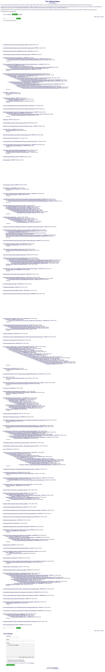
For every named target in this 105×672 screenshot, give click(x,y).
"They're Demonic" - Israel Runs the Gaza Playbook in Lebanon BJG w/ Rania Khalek (19, 610)
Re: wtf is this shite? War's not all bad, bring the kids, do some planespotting (20, 230)
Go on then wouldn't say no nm (15, 66)
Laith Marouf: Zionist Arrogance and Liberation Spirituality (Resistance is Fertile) (18, 469)
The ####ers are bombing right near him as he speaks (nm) (17, 383)
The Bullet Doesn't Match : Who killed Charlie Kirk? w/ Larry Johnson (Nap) (17, 484)
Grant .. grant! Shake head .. (30, 355)
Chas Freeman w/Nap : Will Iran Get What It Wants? (16, 151)
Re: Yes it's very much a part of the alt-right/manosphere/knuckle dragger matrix (37, 460)
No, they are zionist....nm (11, 269)
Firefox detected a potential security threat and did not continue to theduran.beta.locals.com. (21, 425)
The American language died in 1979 (18, 455)
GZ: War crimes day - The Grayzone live (11, 138)
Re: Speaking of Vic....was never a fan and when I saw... (52, 361)
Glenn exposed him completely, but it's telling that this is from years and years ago (22, 278)
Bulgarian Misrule (6, 544)
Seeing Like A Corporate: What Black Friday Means (13, 290)
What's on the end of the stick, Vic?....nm (43, 359)
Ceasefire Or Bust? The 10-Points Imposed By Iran (13, 57)
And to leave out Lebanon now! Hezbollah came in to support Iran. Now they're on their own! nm (32, 77)
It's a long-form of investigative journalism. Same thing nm (25, 351)
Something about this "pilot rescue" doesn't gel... (12, 397)
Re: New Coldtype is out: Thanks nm (13, 189)
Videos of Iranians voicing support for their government (13, 598)
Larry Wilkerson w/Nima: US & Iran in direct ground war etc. (17, 152)
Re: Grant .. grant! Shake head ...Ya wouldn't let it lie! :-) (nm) (39, 356)
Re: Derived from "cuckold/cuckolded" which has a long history (29, 458)
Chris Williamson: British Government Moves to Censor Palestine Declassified (18, 601)
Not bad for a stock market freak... (12, 244)
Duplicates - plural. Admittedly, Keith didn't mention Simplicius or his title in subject (24, 495)
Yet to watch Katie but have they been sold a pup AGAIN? (20, 81)
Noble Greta (5, 119)
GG (4, 377)
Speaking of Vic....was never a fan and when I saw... (48, 360)
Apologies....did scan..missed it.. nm (16, 553)
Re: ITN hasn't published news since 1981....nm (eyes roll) (20, 348)
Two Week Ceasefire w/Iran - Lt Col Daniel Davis (20, 82)
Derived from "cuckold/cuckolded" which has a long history (25, 456)
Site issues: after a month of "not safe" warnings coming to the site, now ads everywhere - (20, 64)
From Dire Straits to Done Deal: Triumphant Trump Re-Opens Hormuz (16, 54)
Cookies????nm (9, 65)
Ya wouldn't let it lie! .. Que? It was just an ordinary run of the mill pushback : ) (45, 357)
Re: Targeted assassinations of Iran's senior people (16, 206)
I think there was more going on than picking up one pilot (20, 406)
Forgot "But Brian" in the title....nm (12, 113)
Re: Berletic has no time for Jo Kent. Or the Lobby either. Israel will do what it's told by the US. (37, 87)
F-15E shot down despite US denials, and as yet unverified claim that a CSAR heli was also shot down (28, 575)
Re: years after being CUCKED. (15, 454)
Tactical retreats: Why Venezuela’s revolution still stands (14, 274)
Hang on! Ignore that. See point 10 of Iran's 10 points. (27, 78)
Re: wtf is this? (11, 231)
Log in (15, 14)
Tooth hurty (11, 100)
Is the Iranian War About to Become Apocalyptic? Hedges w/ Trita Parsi (17, 193)
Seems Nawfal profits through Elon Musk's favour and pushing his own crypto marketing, (28, 437)
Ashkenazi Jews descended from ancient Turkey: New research (15, 325)
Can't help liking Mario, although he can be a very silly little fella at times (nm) (26, 434)
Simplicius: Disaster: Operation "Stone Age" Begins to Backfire (15, 503)
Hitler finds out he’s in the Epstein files (10, 413)
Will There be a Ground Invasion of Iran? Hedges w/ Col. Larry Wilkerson (17, 535)
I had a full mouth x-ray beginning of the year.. (15, 101)
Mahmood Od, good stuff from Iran (10, 520)
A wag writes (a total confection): (12, 478)
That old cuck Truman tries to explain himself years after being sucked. (17, 452)
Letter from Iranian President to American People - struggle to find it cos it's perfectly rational (21, 588)
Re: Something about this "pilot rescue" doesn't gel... (16, 398)
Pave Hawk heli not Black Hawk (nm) (21, 580)
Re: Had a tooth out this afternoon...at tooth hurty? (15, 99)
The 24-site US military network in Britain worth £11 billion (14, 254)
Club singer (48, 363)
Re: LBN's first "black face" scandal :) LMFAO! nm (40, 463)
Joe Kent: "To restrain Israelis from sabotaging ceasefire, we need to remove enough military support (33, 83)
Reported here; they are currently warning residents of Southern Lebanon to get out (38, 80)
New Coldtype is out (7, 188)
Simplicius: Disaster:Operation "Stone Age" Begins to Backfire (15, 493)
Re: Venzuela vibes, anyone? (17, 401)
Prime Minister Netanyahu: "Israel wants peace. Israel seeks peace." (16, 442)
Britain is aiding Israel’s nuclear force (10, 557)
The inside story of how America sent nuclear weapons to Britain (15, 44)
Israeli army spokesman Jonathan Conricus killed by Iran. (14, 613)
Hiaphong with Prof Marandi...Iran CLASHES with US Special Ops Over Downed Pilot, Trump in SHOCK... (23, 382)
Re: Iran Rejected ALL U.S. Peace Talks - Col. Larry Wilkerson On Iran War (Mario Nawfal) (23, 432)
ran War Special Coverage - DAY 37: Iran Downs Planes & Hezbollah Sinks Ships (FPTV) (20, 373)
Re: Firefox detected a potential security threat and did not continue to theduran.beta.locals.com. (25, 426)
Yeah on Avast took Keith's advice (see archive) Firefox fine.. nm (18, 69)
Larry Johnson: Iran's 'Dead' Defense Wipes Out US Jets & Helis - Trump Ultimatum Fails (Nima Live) (28, 260)
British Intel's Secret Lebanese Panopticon (11, 416)
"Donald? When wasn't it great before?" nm (14, 145)
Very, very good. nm (10, 536)
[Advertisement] (43, 32)
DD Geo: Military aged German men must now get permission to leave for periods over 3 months (22, 510)
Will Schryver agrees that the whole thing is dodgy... (16, 405)
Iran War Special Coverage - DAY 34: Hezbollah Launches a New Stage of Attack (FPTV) (20, 607)
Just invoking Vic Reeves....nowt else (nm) (41, 358)
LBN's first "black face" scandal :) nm (35, 462)
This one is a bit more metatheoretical (18, 115)
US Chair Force (6, 388)
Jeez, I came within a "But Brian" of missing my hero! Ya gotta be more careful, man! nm (26, 114)
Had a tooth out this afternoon (9, 98)
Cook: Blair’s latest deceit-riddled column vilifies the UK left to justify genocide (18, 47)
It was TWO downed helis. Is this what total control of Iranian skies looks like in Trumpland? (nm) (35, 581)
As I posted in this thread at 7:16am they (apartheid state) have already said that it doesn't (37, 79)
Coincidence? (6, 92)
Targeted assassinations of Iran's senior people (12, 205)
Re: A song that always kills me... (20, 221)
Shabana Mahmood (10, 602)
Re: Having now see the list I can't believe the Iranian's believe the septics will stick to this (26, 59)
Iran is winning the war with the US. (10, 472)
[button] (23, 659)
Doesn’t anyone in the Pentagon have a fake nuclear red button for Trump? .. (18, 126)
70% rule (7, 421)
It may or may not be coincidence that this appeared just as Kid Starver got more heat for (23, 236)
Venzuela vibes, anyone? (13, 400)
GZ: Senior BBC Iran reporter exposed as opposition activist (15, 122)
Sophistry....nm (20, 352)
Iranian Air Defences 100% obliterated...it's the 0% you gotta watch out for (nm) (34, 582)
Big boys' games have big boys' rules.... (19, 616)
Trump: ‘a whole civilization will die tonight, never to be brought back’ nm (17, 144)
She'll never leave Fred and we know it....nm (17, 498)
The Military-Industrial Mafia (8, 287)
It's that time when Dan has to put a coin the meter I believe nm (23, 68)
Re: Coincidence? (9, 93)
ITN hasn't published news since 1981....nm (14, 347)
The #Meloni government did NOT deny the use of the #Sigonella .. (19, 562)
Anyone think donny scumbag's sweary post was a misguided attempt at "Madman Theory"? (26, 261)
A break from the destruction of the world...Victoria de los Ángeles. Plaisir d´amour (19, 108)
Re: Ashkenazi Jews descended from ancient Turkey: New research (19, 326)
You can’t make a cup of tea (8, 184)
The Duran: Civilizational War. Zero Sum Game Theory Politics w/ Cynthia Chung (19, 105)
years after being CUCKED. (11, 453)
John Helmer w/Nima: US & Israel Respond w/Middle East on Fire (16, 150)
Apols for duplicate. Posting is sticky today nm (15, 494)
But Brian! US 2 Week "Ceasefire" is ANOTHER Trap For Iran (15, 51)
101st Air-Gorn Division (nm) (11, 130)
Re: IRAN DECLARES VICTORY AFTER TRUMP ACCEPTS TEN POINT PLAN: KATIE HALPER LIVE (26, 74)
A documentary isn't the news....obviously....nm (20, 350)
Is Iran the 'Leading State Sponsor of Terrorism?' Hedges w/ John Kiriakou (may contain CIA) (21, 595)
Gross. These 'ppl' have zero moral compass (14, 234)
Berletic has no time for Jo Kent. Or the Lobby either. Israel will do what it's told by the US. (34, 86)
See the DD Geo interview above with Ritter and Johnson (20, 407)
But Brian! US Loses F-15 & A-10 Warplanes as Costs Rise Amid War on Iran (18, 516)
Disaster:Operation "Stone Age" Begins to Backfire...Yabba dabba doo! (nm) (20, 497)
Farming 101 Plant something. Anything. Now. (12, 243)
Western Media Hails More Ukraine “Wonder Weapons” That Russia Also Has (18, 112)
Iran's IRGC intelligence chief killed (10, 283)
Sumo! (4, 449)
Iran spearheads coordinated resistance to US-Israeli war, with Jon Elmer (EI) (18, 592)
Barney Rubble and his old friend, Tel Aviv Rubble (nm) (22, 499)
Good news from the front (8, 523)
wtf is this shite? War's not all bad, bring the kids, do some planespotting (17, 229)
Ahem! (7, 552)
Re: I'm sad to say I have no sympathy (16, 615)
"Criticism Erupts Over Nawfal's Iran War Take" (18, 436)
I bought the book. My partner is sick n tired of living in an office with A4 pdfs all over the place (40, 88)
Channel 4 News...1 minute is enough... (11, 566)
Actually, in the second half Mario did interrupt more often (20, 433)
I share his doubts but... (10, 485)
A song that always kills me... (17, 220)
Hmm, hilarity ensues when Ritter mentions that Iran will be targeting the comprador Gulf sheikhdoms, (33, 435)
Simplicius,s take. (9, 409)
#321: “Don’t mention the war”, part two (10, 624)
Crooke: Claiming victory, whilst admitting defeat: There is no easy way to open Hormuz (20, 141)
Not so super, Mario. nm (18, 438)
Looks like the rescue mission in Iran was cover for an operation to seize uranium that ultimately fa (22, 199)
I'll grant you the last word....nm (28, 354)
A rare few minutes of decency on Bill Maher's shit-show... (14, 277)
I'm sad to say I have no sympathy (12, 614)
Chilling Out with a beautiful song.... (10, 217)
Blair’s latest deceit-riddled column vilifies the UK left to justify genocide (17, 134)
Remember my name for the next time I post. (15, 663)
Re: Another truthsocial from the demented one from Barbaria (18, 392)
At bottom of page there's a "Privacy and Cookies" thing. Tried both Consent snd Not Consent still (28, 67)
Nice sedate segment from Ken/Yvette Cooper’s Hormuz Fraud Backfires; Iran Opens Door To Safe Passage (24, 420)
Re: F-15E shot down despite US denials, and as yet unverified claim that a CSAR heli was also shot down (32, 577)
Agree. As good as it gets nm (14, 538)
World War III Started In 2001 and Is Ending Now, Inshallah (14, 569)
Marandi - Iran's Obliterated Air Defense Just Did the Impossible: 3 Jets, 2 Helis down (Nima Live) (22, 477)
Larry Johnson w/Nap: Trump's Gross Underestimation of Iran (18, 259)
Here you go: (8, 319)
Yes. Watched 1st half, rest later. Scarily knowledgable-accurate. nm (22, 537)
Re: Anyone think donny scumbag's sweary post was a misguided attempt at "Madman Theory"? (30, 262)
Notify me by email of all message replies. (15, 662)
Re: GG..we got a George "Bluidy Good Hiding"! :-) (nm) (17, 378)
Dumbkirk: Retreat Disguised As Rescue (11, 156)
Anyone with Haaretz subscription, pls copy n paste (13, 318)
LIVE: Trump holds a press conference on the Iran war (13, 249)
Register (16, 645)
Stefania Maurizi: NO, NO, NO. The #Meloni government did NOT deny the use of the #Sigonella (22, 561)
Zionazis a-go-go (6, 368)
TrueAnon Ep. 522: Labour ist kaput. (10, 340)
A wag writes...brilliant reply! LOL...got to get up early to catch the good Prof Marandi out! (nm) (27, 479)
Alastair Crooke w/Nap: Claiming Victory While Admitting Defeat (15, 258)
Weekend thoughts (7, 159)
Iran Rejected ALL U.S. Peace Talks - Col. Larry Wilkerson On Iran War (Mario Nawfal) (20, 431)
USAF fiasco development (8, 333)
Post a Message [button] (52, 2)
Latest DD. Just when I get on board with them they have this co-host (16, 293)
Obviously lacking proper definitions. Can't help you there (30, 353)
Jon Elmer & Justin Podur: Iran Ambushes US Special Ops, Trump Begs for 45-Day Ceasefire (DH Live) (23, 226)
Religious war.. (9, 393)
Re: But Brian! (14, 76)
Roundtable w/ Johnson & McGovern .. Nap (14, 584)
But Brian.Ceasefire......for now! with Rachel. (17, 75)
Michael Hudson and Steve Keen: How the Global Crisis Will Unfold (16, 526)
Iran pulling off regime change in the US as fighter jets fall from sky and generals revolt (20, 513)
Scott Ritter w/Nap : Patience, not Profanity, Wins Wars (16, 264)
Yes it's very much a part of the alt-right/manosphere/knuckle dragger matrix (34, 459)
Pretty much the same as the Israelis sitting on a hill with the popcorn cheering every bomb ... (24, 235)
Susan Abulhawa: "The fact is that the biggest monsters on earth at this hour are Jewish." (20, 268)
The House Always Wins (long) (9, 343)
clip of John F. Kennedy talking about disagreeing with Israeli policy (16, 548)
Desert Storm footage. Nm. (14, 399)
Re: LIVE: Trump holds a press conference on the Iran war (17, 250)
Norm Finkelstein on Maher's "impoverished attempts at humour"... (21, 279)
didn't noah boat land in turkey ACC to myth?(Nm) (15, 329)
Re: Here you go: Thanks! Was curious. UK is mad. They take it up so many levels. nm (25, 320)
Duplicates (13, 496)
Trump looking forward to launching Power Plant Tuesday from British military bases (19, 240)
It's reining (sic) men (7, 129)
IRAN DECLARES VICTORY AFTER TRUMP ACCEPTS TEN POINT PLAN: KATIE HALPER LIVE (22, 73)
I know (18, 457)
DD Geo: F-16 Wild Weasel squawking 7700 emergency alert (23, 576)
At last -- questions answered (11, 194)
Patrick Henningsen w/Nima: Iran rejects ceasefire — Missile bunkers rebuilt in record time (20, 445)
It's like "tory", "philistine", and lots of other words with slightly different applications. (35, 464)
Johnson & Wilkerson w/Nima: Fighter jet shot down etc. (17, 574)
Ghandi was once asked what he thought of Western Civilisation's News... (20, 473)
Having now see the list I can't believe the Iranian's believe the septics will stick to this (22, 58)
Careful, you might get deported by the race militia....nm (35, 461)
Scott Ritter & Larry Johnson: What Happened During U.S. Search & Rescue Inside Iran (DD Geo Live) (23, 336)
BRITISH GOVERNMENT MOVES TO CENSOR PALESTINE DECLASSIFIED (18, 551)
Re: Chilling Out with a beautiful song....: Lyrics (15, 218)
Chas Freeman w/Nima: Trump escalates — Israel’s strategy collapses (17, 573)
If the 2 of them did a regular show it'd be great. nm (24, 540)
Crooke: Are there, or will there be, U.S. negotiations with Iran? (15, 489)
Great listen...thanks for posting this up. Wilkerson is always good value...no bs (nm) (27, 539)
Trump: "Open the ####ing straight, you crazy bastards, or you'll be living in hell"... (19, 346)
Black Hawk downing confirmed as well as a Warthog (21, 579)
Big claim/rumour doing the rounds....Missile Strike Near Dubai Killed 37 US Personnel (20, 621)
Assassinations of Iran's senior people (24, 212)
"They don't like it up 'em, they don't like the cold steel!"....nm (26, 583)
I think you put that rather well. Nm (15, 349)
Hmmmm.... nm (9, 530)
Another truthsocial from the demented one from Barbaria (14, 391)
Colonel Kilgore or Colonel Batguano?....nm (19, 408)
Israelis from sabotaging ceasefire (23, 85)
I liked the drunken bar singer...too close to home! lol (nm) (55, 362)
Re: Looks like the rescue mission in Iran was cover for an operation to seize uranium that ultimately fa (26, 200)
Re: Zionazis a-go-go (10, 369)
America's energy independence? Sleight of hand (12, 507)
